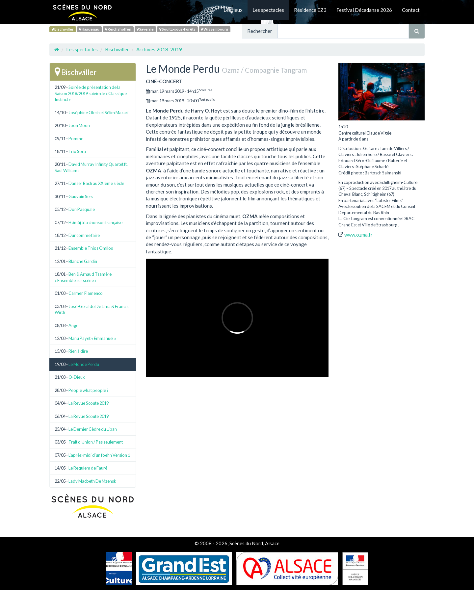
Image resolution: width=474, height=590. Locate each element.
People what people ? (88, 390)
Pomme (75, 138)
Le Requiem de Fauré (87, 468)
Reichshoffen (118, 29)
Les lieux (233, 10)
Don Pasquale (81, 209)
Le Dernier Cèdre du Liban (92, 429)
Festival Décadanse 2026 (364, 10)
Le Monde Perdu (83, 364)
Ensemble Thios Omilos (90, 248)
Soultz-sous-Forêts (177, 29)
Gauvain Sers (80, 196)
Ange (73, 325)
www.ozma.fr (358, 235)
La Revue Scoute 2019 (88, 403)
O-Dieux (76, 377)
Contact (411, 10)
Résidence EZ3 (310, 10)
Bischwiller (63, 29)
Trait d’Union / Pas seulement (95, 442)
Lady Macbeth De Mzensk (92, 481)
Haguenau (89, 29)
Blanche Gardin (82, 261)
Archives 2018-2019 (159, 49)
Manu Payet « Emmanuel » (92, 338)
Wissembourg (214, 29)
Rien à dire (78, 351)
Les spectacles (268, 10)
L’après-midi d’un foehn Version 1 (99, 455)
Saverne (145, 29)
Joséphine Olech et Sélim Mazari (98, 112)
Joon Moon (79, 125)
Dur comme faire (84, 235)
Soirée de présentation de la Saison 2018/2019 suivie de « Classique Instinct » (91, 93)
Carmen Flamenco (85, 293)
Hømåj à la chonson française (95, 222)
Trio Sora (77, 151)
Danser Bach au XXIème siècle (96, 183)
